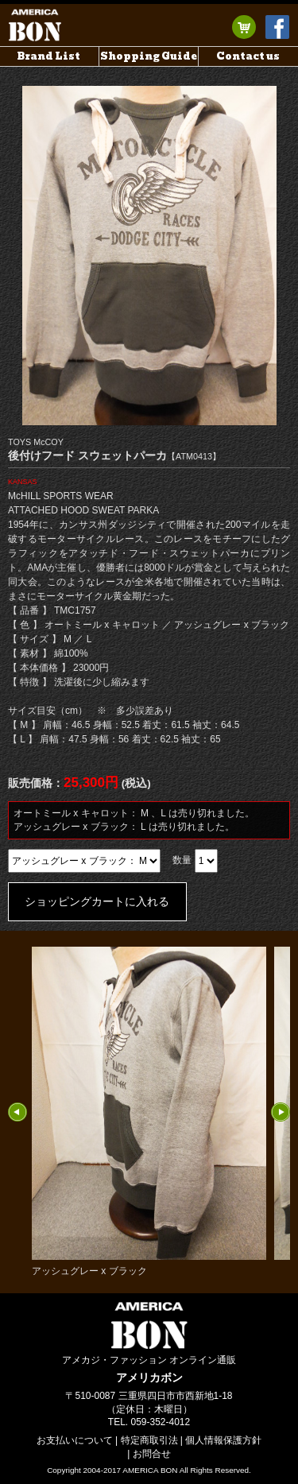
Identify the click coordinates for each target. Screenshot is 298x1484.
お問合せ (152, 1453)
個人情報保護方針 (223, 1440)
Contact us (248, 56)
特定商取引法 (149, 1440)
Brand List (48, 56)
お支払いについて (75, 1440)
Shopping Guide (148, 56)
